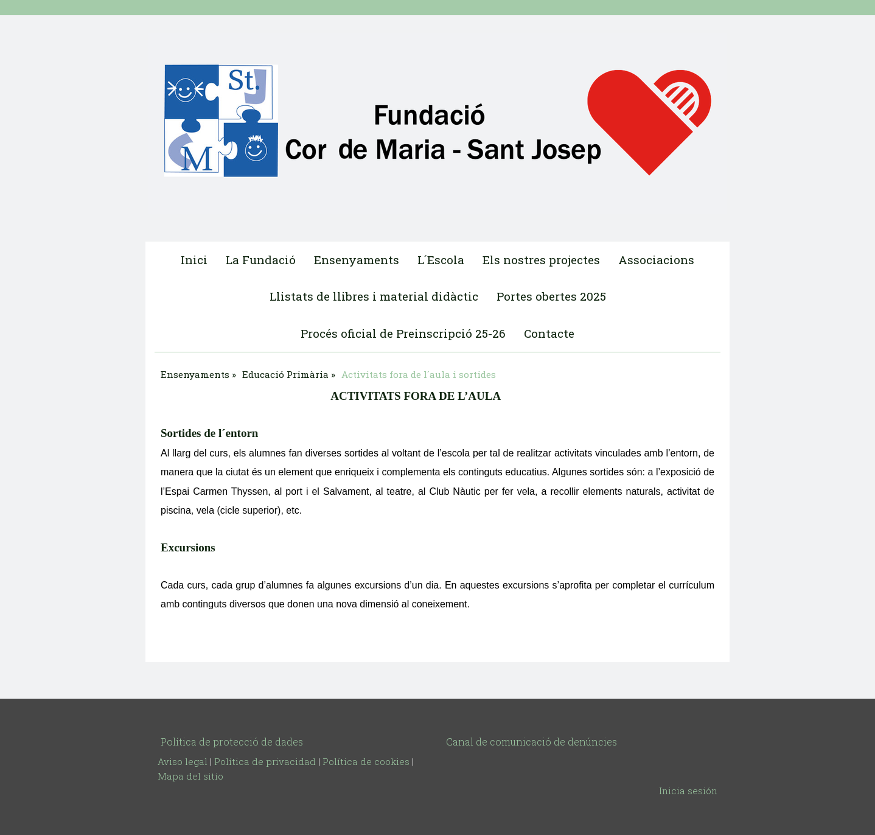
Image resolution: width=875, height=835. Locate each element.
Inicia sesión (688, 790)
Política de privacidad (265, 761)
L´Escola (440, 259)
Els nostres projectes (541, 259)
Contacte (549, 333)
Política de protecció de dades (232, 741)
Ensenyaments (356, 259)
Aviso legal (182, 761)
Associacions (656, 259)
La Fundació (261, 259)
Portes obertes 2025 (551, 296)
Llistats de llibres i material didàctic (374, 296)
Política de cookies (366, 761)
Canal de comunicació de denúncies (531, 741)
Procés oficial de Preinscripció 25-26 (403, 333)
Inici (194, 259)
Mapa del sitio (190, 776)
